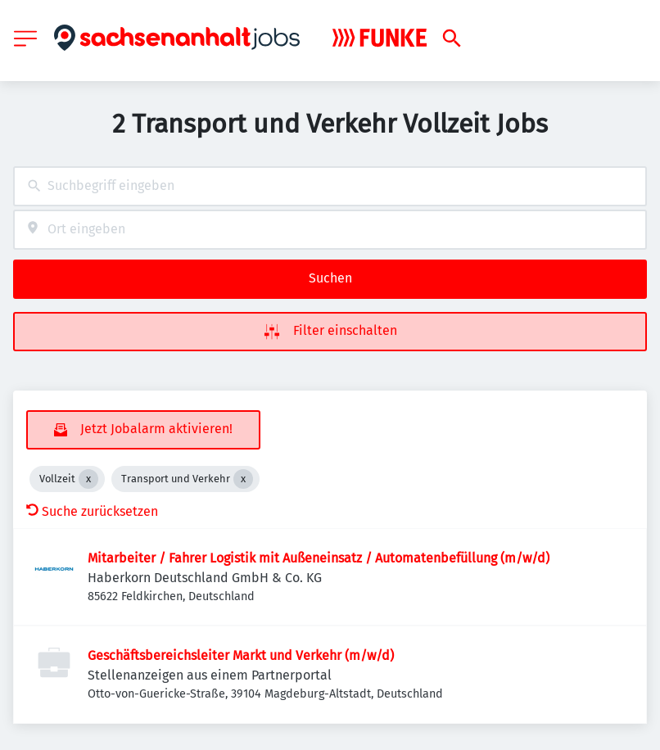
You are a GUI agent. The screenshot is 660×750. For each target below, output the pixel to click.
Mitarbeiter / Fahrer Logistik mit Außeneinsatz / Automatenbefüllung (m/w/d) (318, 558)
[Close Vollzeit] (88, 479)
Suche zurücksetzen (92, 511)
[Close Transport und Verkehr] (243, 479)
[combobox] (330, 186)
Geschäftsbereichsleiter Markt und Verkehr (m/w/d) (241, 655)
